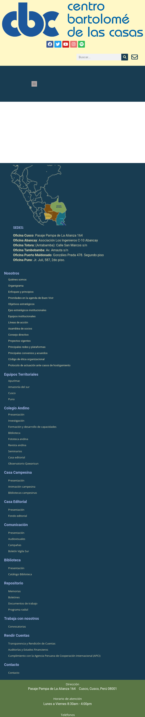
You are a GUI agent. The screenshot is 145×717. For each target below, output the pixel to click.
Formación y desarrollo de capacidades (32, 427)
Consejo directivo (18, 334)
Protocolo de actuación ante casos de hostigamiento (39, 365)
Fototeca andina (18, 439)
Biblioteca (14, 433)
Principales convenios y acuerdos (28, 353)
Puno (11, 399)
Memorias (14, 591)
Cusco (12, 393)
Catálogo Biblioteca (20, 574)
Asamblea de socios (20, 328)
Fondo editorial (17, 516)
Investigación (16, 420)
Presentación (16, 414)
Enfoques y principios (21, 291)
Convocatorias (17, 626)
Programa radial (18, 609)
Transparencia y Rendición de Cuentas (31, 643)
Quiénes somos (17, 279)
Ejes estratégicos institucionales (27, 310)
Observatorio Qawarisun (23, 463)
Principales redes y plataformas (26, 346)
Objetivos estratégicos (21, 304)
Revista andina (17, 445)
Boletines (14, 597)
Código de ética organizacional (26, 359)
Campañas (14, 545)
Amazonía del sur (19, 387)
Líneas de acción (18, 322)
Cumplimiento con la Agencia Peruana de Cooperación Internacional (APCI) (54, 656)
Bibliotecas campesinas (22, 493)
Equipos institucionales (22, 316)
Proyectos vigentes (19, 340)
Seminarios (15, 451)
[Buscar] (124, 57)
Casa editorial (16, 457)
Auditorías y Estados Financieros (28, 649)
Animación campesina (21, 486)
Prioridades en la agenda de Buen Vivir (30, 297)
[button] (34, 84)
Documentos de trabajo (22, 603)
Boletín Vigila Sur (18, 551)
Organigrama (16, 285)
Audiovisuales (16, 539)
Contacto (13, 673)
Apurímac (14, 381)
